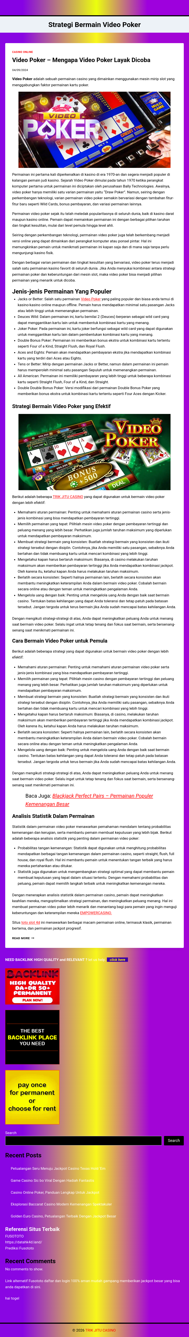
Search (11, 1133)
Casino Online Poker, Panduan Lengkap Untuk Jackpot (55, 1192)
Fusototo (36, 1281)
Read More (23, 938)
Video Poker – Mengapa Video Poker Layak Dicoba (81, 60)
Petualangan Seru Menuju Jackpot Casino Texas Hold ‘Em (58, 1168)
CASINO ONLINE (22, 52)
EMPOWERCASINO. (96, 913)
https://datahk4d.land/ (23, 1242)
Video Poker (91, 299)
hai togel (12, 1298)
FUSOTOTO (14, 1236)
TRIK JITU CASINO (68, 497)
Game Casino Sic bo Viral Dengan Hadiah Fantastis (52, 1180)
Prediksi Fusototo (19, 1248)
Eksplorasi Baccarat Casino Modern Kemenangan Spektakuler (61, 1204)
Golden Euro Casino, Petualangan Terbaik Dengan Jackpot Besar (63, 1216)
